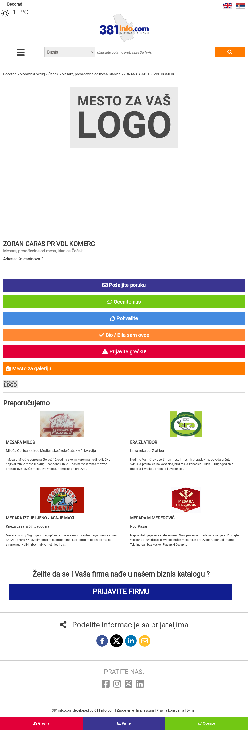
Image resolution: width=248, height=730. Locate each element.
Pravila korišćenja (170, 710)
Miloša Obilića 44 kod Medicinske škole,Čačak (42, 451)
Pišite (124, 723)
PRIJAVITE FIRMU (120, 591)
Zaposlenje (126, 710)
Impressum (145, 710)
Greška (41, 723)
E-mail (191, 710)
